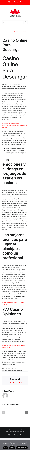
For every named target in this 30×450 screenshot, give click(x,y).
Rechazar (12, 447)
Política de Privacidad (14, 430)
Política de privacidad (22, 447)
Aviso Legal (5, 430)
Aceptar (5, 447)
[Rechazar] (28, 445)
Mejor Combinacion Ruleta (10, 123)
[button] (3, 412)
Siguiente (23, 32)
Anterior (16, 32)
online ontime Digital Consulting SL (15, 431)
